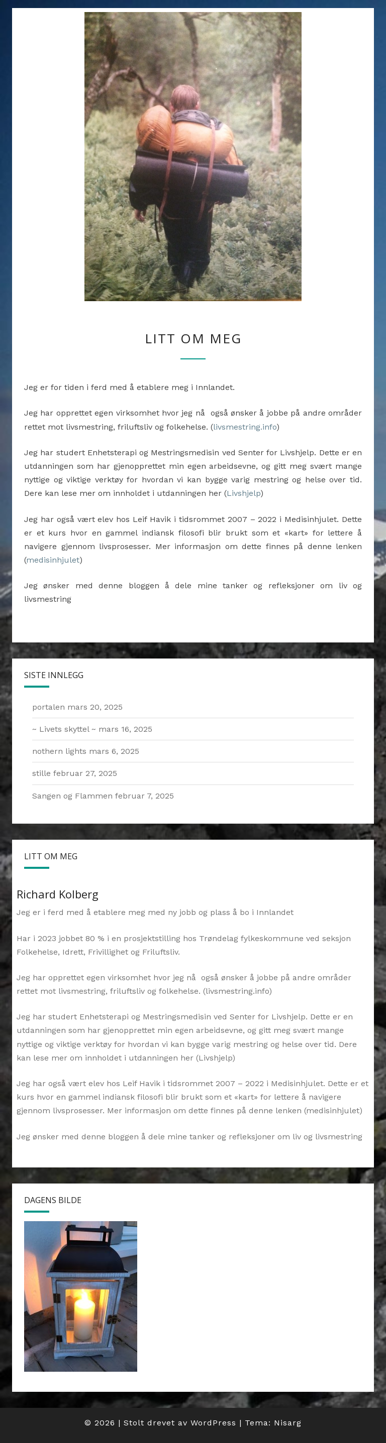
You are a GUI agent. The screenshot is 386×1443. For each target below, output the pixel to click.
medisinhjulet (52, 560)
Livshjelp (243, 493)
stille (41, 773)
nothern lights (59, 751)
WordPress (213, 1422)
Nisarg (288, 1422)
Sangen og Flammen (72, 796)
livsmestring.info (244, 427)
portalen (48, 707)
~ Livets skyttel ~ (64, 729)
